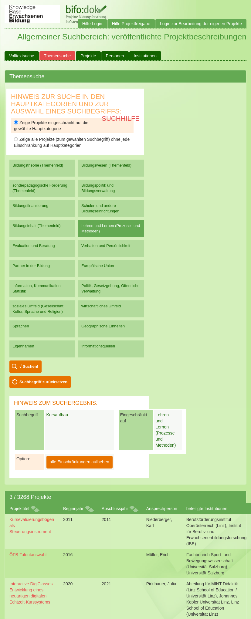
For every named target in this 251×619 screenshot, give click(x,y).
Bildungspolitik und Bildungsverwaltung (98, 188)
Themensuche (57, 55)
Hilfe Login (92, 23)
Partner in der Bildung (31, 265)
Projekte (88, 55)
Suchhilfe (121, 118)
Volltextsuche (21, 55)
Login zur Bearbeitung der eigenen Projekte (201, 23)
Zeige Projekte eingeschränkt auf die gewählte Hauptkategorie (51, 125)
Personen (115, 55)
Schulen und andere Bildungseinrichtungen (100, 208)
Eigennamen (23, 346)
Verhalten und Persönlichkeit (105, 245)
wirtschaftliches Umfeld (101, 306)
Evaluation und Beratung (33, 245)
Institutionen (145, 55)
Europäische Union (97, 265)
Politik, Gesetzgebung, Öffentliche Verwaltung (110, 288)
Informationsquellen (98, 346)
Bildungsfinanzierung (30, 205)
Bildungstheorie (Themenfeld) (37, 165)
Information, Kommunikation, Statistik (37, 288)
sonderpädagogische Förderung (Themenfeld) (39, 188)
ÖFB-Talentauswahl (27, 554)
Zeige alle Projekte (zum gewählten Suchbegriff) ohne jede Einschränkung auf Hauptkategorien (72, 142)
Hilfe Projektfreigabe (131, 23)
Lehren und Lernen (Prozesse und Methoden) (110, 228)
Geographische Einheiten (103, 326)
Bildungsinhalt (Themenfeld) (36, 225)
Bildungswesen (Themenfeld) (106, 165)
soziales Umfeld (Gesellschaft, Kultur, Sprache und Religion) (38, 309)
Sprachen (20, 326)
